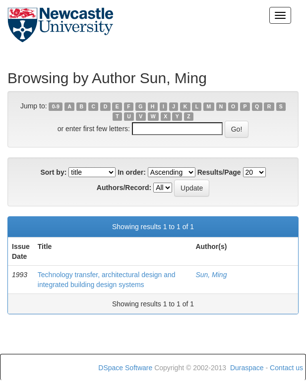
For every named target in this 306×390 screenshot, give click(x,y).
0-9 (56, 106)
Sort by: (53, 172)
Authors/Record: (124, 188)
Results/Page (219, 172)
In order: (132, 172)
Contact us (286, 368)
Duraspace (247, 368)
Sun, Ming (211, 275)
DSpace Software (125, 368)
